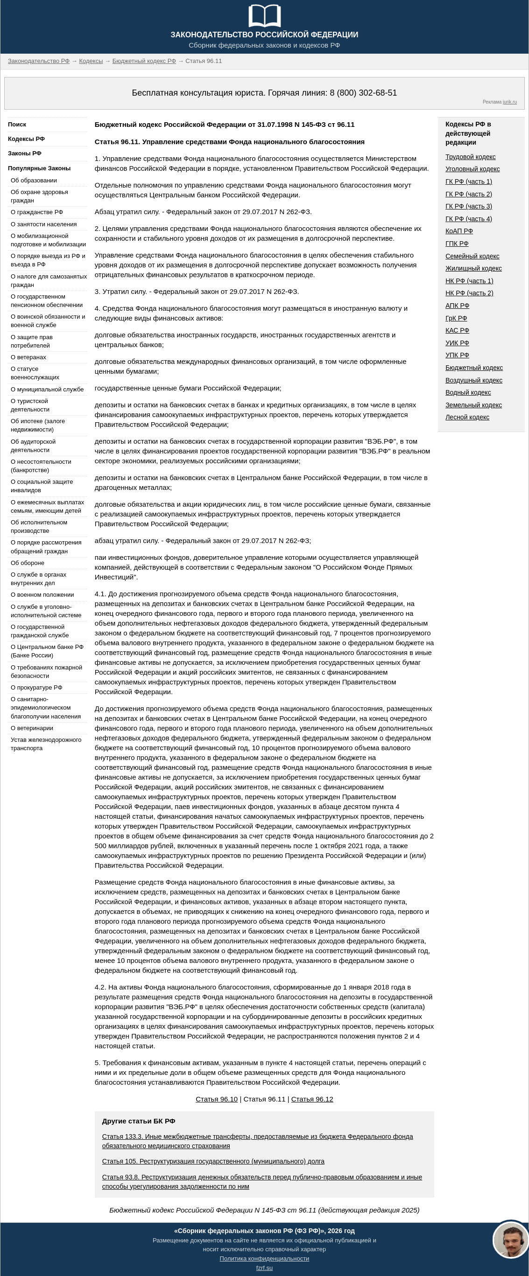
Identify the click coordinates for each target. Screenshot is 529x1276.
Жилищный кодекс (473, 268)
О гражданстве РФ (37, 212)
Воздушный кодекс (473, 380)
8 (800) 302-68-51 (363, 93)
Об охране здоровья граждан (39, 196)
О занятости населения (44, 224)
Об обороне (27, 562)
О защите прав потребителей (32, 341)
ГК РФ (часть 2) (468, 194)
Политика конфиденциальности (265, 1258)
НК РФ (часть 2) (469, 293)
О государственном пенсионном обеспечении (47, 300)
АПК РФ (457, 305)
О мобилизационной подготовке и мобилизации (48, 240)
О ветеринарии (32, 728)
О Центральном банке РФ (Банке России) (47, 651)
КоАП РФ (459, 231)
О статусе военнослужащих (35, 373)
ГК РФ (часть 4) (468, 219)
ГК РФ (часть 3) (468, 206)
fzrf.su (264, 1267)
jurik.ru (510, 102)
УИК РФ (457, 343)
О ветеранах (28, 357)
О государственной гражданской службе (40, 631)
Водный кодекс (468, 392)
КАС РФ (457, 330)
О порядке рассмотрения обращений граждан (46, 546)
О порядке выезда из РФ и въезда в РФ (48, 260)
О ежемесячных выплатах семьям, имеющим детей (47, 506)
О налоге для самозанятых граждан (49, 280)
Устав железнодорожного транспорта (46, 744)
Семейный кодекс (472, 256)
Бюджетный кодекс (474, 367)
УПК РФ (457, 355)
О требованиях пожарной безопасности (46, 671)
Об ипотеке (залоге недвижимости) (38, 425)
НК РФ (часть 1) (469, 281)
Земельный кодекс (473, 405)
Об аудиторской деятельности (33, 445)
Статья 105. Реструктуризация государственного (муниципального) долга (213, 1161)
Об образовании (34, 180)
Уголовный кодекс (472, 169)
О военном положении (42, 594)
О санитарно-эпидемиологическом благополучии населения (46, 707)
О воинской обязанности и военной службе (48, 320)
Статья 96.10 (217, 1099)
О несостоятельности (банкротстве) (41, 466)
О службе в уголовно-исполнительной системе (46, 611)
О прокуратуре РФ (37, 687)
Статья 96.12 (312, 1099)
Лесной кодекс (467, 417)
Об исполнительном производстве (39, 526)
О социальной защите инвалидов (42, 486)
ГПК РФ (457, 243)
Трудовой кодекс (470, 156)
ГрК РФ (456, 318)
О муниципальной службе (47, 389)
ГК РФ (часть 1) (468, 181)
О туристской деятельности (30, 405)
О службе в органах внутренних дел (38, 578)
